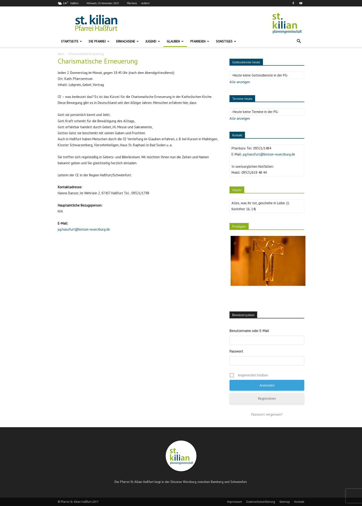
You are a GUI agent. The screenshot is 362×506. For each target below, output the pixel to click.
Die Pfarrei (99, 41)
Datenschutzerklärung (260, 502)
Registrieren (267, 398)
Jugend (152, 41)
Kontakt (299, 502)
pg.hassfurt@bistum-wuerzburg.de (84, 229)
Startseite (71, 41)
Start (61, 54)
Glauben (175, 41)
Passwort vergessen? (267, 414)
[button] (298, 42)
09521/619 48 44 (254, 172)
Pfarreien (199, 41)
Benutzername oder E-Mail (249, 331)
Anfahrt (145, 3)
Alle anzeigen (239, 82)
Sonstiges (226, 41)
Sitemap (284, 502)
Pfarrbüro (132, 3)
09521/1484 (262, 148)
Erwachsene (127, 41)
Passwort (236, 351)
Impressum (234, 502)
